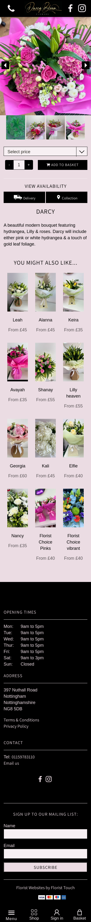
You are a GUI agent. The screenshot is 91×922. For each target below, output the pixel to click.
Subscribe (45, 867)
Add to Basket (63, 164)
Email (9, 845)
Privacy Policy (16, 726)
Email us (11, 763)
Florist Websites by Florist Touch (45, 887)
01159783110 (23, 757)
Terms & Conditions (21, 720)
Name (9, 825)
